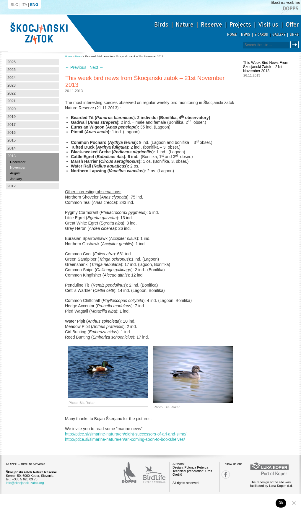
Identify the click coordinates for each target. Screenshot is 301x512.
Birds (161, 24)
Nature (184, 24)
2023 (11, 85)
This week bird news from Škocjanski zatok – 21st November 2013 (265, 67)
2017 (11, 125)
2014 (11, 148)
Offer (292, 24)
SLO (14, 4)
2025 (11, 70)
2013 (11, 156)
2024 (11, 78)
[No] (294, 503)
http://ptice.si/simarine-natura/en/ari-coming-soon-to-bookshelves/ (125, 439)
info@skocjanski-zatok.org (25, 483)
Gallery (278, 34)
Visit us (268, 24)
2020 (11, 109)
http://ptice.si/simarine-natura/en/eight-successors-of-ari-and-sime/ (125, 434)
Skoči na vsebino (285, 2)
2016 (11, 133)
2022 (11, 93)
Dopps (291, 8)
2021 (11, 101)
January (16, 179)
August (15, 173)
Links (294, 34)
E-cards (261, 34)
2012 (11, 186)
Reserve (211, 24)
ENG (34, 4)
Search (295, 45)
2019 (11, 117)
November (17, 167)
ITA (24, 4)
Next (96, 67)
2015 (11, 140)
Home (232, 34)
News (245, 34)
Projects (240, 24)
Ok (281, 502)
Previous (75, 67)
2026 (11, 62)
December (17, 162)
